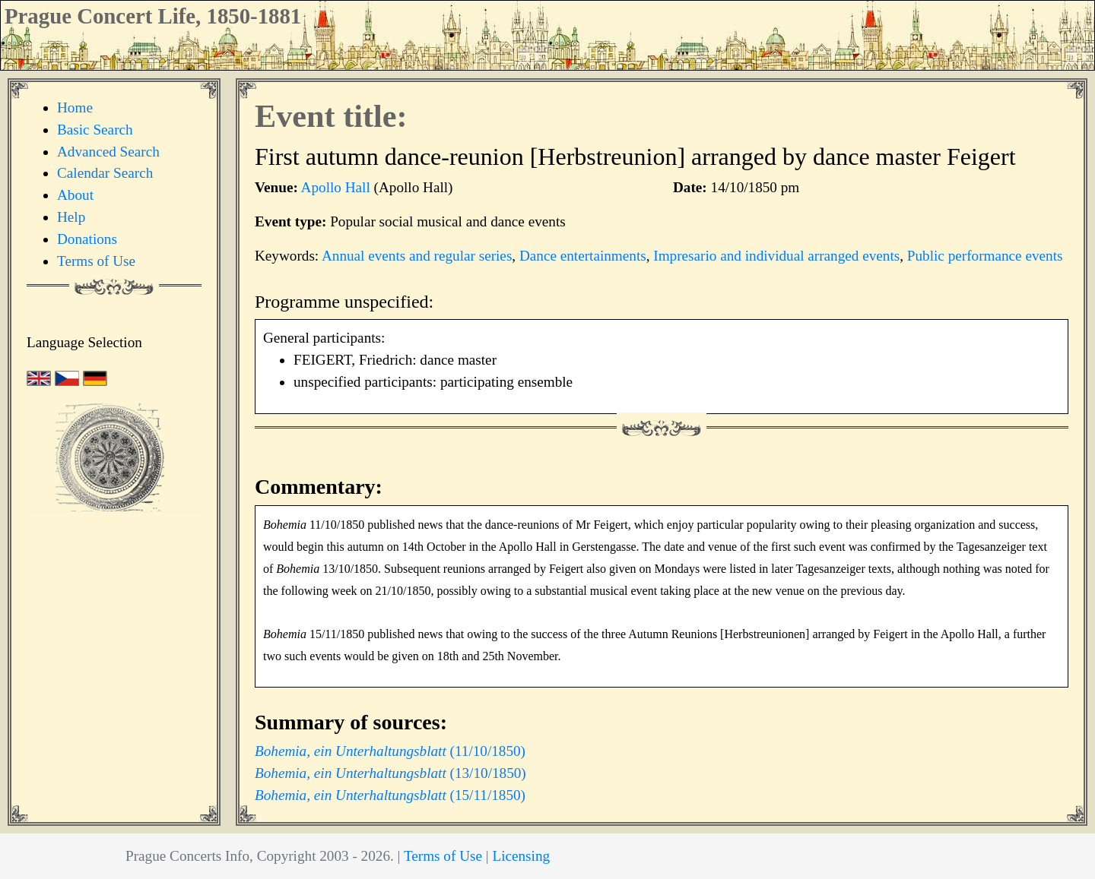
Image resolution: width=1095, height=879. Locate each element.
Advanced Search (108, 152)
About (75, 195)
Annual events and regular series (417, 256)
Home (75, 107)
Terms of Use (96, 261)
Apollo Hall (335, 187)
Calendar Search (105, 173)
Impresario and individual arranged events (776, 256)
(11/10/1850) (390, 751)
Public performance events (985, 256)
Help (71, 217)
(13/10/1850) (390, 773)
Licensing (521, 856)
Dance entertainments (582, 256)
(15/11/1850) (390, 795)
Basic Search (95, 130)
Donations (87, 239)
